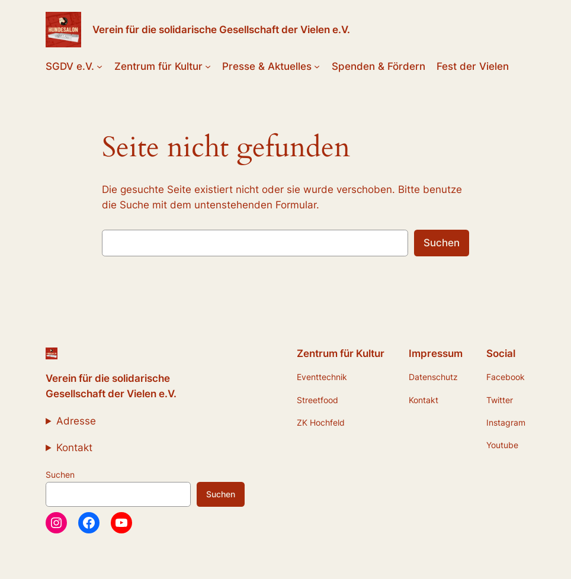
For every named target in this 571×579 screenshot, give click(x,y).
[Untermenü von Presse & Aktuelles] (317, 66)
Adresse (76, 421)
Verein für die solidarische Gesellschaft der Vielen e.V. (221, 29)
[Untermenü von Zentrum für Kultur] (208, 66)
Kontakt (74, 447)
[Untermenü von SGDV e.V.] (99, 66)
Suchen (442, 243)
